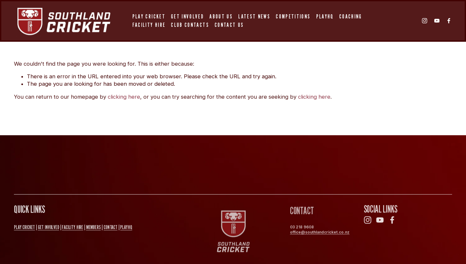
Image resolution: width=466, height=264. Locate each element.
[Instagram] (424, 20)
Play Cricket (148, 16)
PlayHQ (325, 16)
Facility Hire (148, 24)
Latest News (254, 16)
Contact (110, 228)
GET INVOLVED (48, 228)
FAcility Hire (72, 228)
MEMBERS (93, 228)
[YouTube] (437, 20)
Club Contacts (190, 24)
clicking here (124, 97)
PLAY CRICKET (24, 228)
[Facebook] (449, 20)
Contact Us (229, 24)
